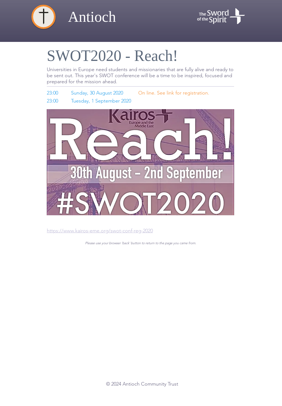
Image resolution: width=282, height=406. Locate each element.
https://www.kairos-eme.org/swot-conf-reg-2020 (100, 231)
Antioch (92, 17)
